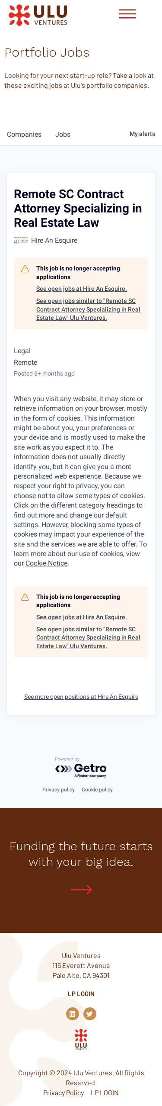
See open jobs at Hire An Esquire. (81, 288)
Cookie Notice (46, 563)
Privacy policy (58, 790)
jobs (62, 134)
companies (24, 134)
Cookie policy (97, 790)
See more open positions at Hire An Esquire (81, 696)
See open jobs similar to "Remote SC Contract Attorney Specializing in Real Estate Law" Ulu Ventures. (88, 309)
